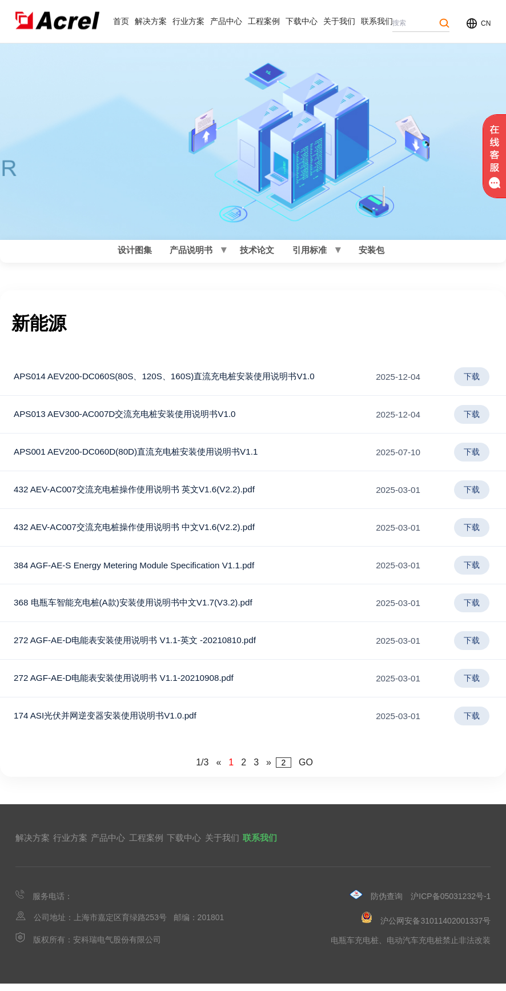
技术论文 (256, 253)
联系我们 (377, 21)
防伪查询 (387, 903)
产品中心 (226, 21)
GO (306, 770)
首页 (121, 21)
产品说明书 (191, 253)
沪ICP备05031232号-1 (451, 903)
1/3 (202, 770)
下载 (472, 383)
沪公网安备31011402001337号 (435, 928)
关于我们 (339, 21)
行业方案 (188, 21)
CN (486, 23)
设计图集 (136, 253)
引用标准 (308, 253)
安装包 (370, 253)
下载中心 (302, 21)
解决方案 (151, 21)
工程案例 (264, 21)
